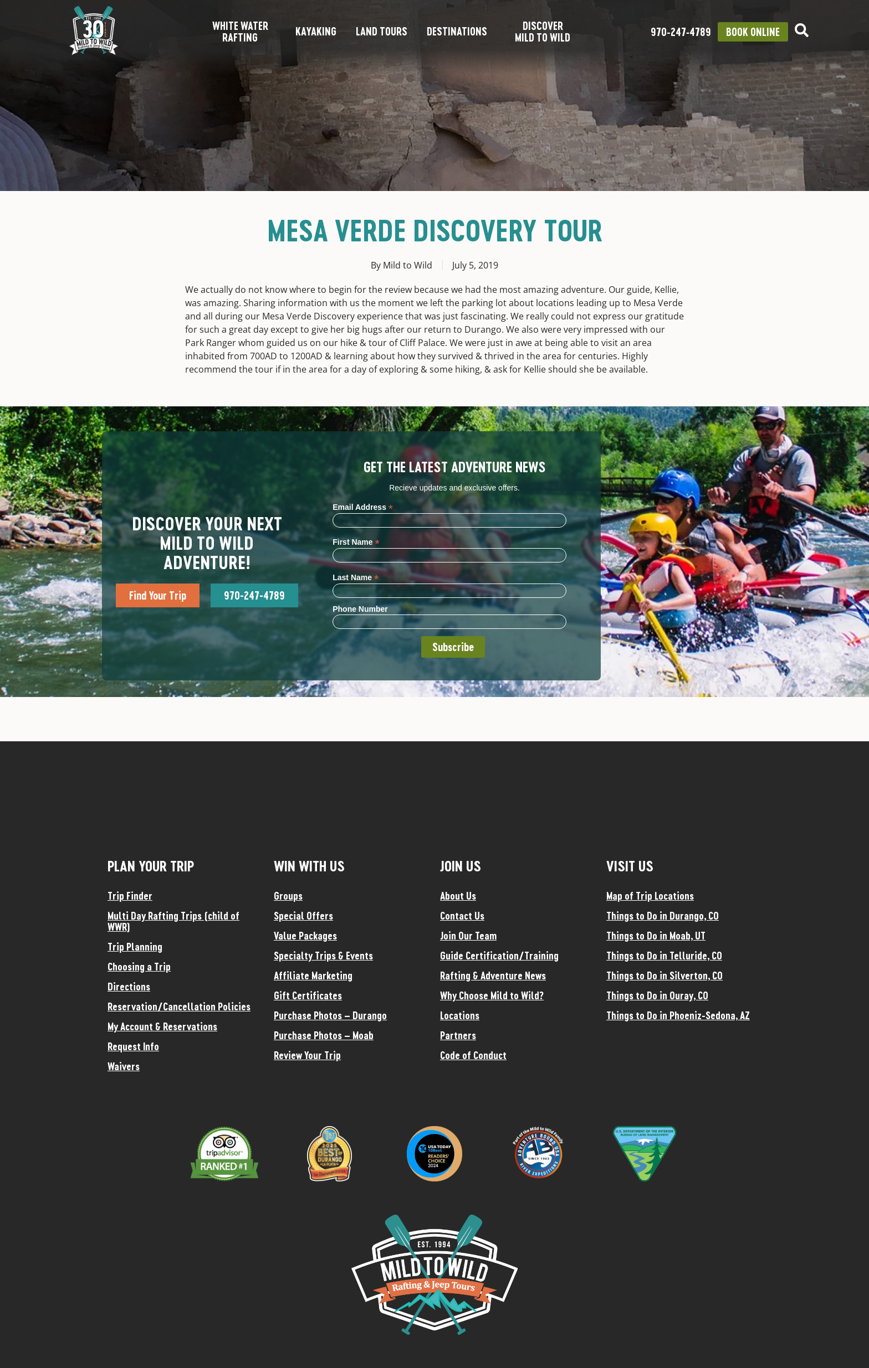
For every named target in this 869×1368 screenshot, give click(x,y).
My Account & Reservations (162, 1026)
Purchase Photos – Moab (324, 1035)
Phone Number (360, 609)
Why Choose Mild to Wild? (492, 995)
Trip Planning (135, 947)
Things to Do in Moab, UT (656, 936)
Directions (129, 986)
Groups (288, 896)
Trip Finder (130, 896)
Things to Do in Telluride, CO (664, 955)
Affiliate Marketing (313, 975)
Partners (458, 1035)
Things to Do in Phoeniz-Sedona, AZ (678, 1015)
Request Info (133, 1046)
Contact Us (462, 916)
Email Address (363, 507)
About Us (458, 896)
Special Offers (303, 916)
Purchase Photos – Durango (330, 1015)
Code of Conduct (473, 1055)
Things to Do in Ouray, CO (657, 995)
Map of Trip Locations (650, 896)
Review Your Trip (307, 1055)
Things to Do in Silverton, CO (664, 975)
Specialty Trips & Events (323, 955)
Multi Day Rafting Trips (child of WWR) (173, 921)
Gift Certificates (308, 995)
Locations (459, 1015)
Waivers (124, 1066)
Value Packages (305, 936)
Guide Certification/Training (499, 955)
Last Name (356, 577)
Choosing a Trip (139, 967)
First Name (356, 541)
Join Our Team (468, 936)
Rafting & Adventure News (493, 975)
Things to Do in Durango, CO (662, 916)
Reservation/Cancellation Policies (179, 1006)
